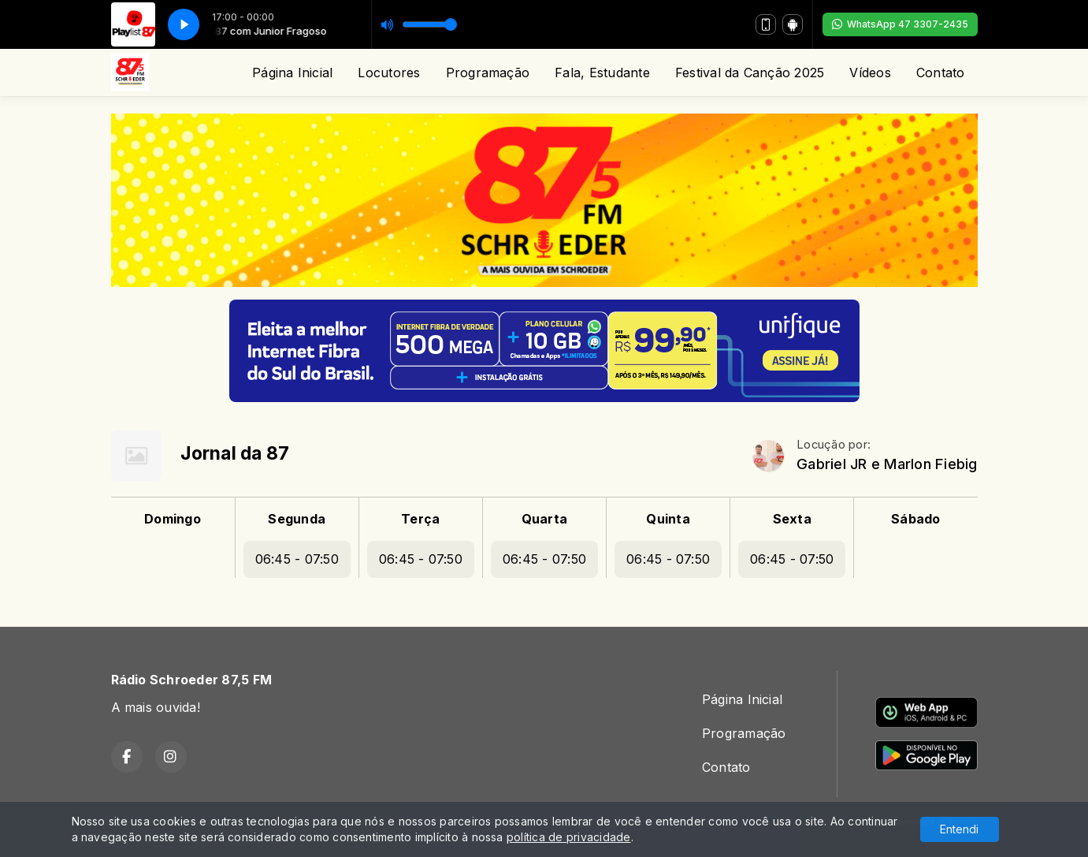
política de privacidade (569, 837)
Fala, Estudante (602, 72)
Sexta (792, 519)
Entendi (959, 829)
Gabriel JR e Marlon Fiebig (887, 464)
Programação (488, 72)
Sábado (915, 519)
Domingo (172, 519)
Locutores (389, 72)
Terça (420, 519)
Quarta (544, 519)
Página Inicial (292, 72)
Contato (940, 72)
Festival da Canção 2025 (750, 72)
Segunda (296, 519)
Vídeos (869, 72)
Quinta (667, 519)
